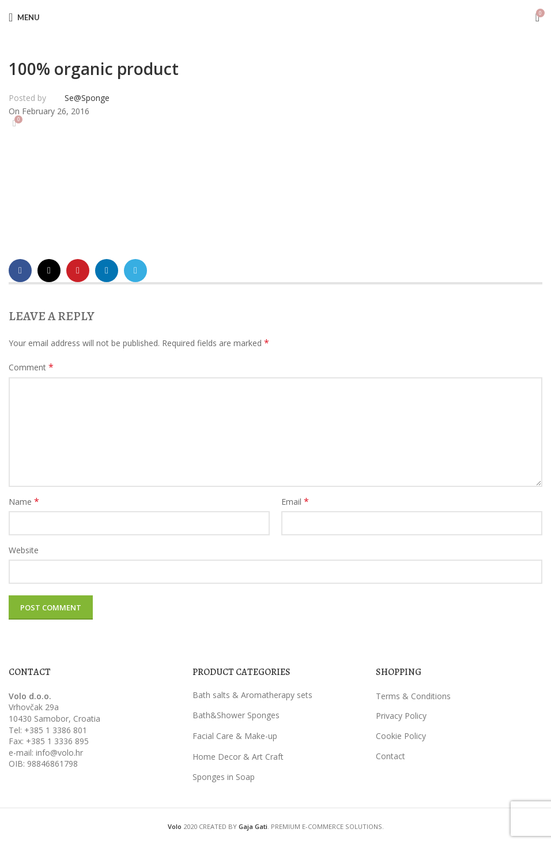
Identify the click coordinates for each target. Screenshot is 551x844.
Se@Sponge (87, 97)
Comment (31, 367)
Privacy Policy (401, 715)
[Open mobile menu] (24, 17)
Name (24, 502)
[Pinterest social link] (77, 270)
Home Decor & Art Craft (238, 756)
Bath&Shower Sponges (236, 715)
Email (295, 502)
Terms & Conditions (413, 696)
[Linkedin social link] (106, 270)
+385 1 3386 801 (55, 730)
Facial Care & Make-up (235, 735)
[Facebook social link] (20, 270)
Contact (390, 756)
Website (24, 550)
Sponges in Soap (224, 776)
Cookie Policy (401, 735)
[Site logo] (275, 16)
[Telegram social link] (135, 270)
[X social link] (49, 270)
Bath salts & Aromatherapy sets (252, 694)
